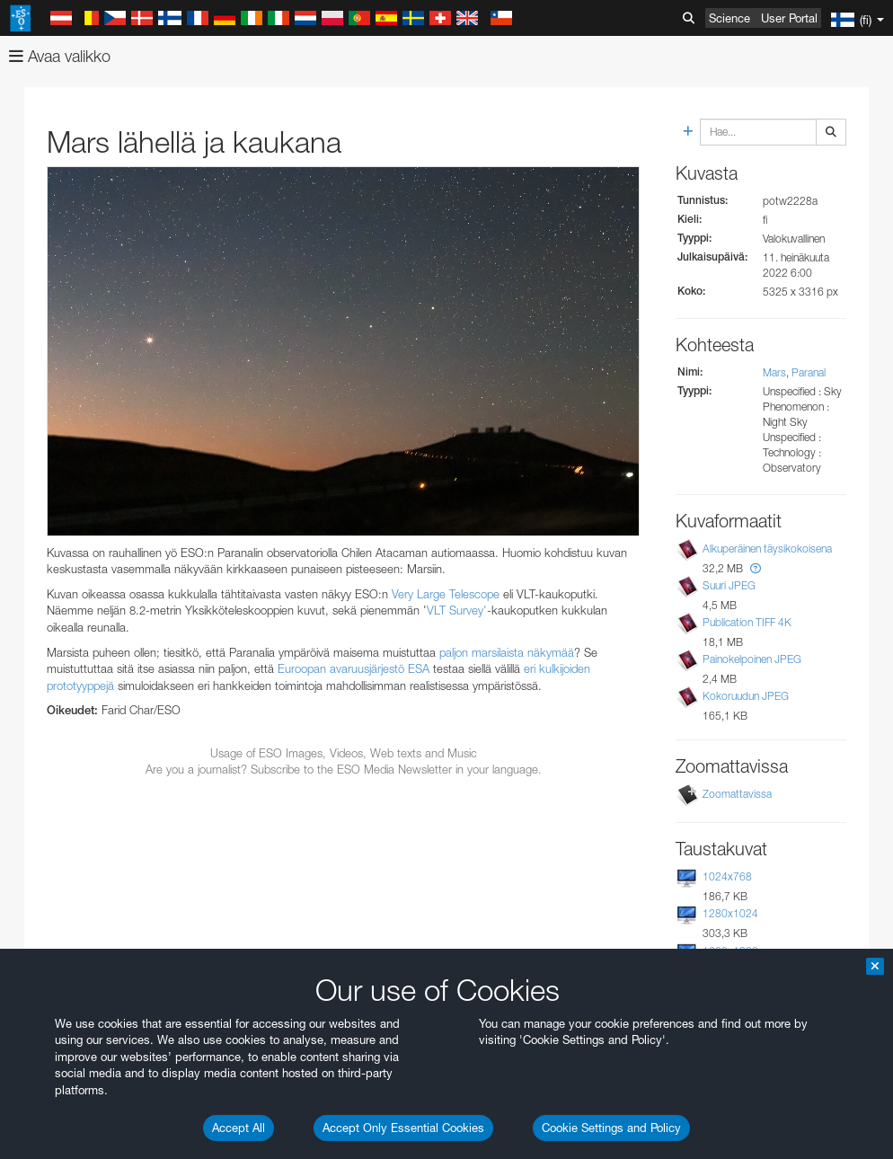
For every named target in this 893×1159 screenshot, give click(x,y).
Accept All (238, 1127)
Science (729, 18)
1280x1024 (730, 913)
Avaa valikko (60, 56)
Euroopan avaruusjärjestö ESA (353, 668)
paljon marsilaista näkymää (506, 652)
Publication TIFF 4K (747, 622)
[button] (755, 568)
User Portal (789, 18)
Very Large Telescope (446, 594)
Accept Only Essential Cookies (403, 1127)
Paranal (808, 372)
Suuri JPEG (729, 585)
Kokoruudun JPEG (746, 696)
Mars (774, 372)
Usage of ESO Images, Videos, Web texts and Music (343, 753)
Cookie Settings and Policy (611, 1127)
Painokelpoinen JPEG (752, 659)
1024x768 (727, 876)
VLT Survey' (457, 610)
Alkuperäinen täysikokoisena (767, 548)
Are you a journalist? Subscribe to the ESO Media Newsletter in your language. (344, 769)
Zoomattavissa (737, 794)
